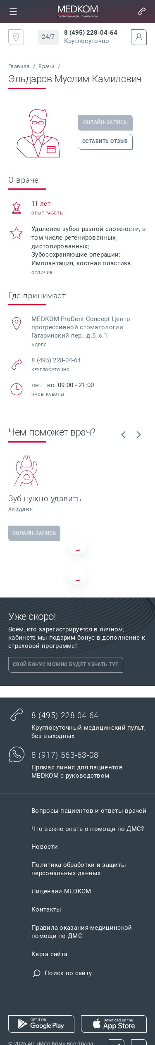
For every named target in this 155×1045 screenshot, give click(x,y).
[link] (13, 12)
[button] (13, 12)
